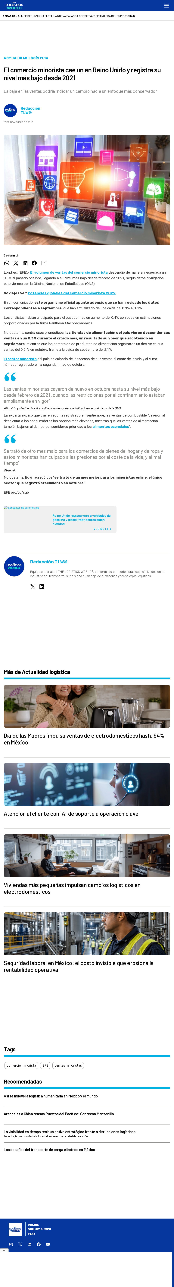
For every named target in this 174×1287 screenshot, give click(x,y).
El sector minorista (20, 359)
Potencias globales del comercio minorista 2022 (72, 293)
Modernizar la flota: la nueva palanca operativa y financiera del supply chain (79, 15)
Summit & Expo (39, 1229)
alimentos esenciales (111, 426)
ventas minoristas (68, 1065)
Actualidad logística (26, 58)
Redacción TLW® (30, 110)
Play (31, 1233)
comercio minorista (21, 1065)
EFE (45, 1065)
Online (33, 1224)
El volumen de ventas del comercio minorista (69, 272)
